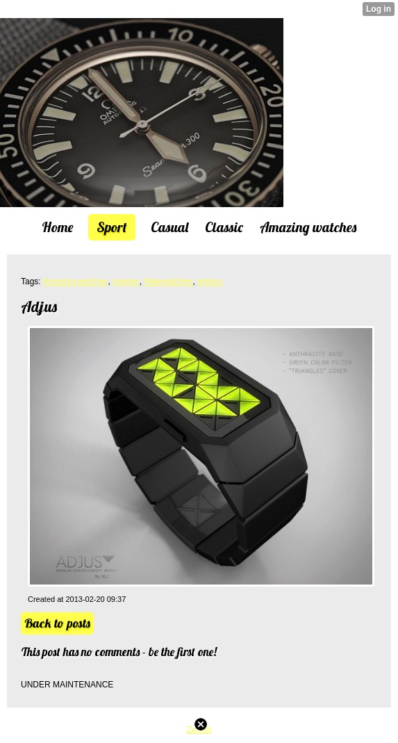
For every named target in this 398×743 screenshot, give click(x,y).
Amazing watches (75, 281)
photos (209, 281)
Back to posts (57, 623)
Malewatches (168, 281)
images (126, 281)
